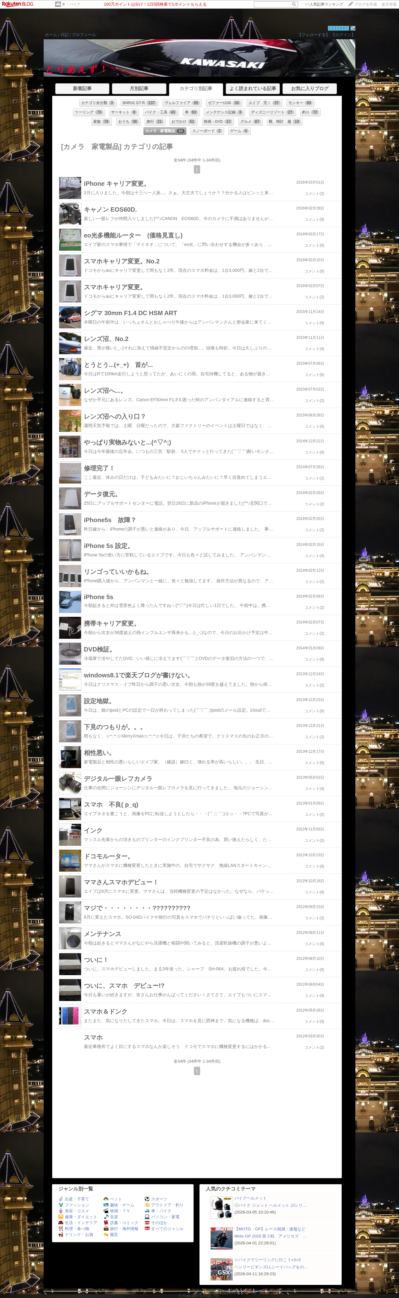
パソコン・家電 (162, 1216)
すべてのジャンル (164, 1228)
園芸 (110, 1234)
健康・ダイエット (77, 1216)
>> (324, 4)
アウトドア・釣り (164, 1205)
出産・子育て (73, 1199)
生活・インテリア (77, 1222)
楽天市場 (389, 4)
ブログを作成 (365, 4)
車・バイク (71, 4)
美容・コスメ (73, 1211)
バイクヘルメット (250, 1198)
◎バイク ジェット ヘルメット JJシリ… (270, 1205)
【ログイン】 (343, 34)
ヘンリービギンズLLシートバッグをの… (271, 1267)
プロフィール (84, 34)
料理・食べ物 (73, 1228)
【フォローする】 (313, 34)
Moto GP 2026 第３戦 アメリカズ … (270, 1236)
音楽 (110, 1216)
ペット (112, 1199)
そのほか (156, 1222)
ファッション (73, 1205)
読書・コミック (120, 1222)
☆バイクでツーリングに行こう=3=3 (267, 1259)
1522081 (339, 28)
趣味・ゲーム (118, 1205)
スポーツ (156, 1199)
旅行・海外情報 (120, 1228)
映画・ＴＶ (116, 1211)
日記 (64, 34)
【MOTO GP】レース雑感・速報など (269, 1229)
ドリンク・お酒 (75, 1234)
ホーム (51, 34)
